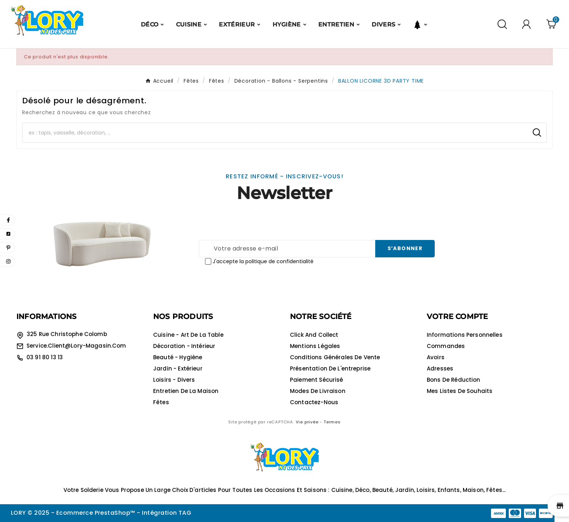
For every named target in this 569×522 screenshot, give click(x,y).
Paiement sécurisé (316, 380)
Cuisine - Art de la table (188, 335)
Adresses (440, 368)
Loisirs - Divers (174, 380)
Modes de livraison (317, 391)
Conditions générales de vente (335, 357)
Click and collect (314, 335)
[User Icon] (527, 24)
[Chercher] (275, 132)
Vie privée (307, 422)
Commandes (446, 346)
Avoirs (436, 357)
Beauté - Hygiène (177, 357)
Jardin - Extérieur (177, 368)
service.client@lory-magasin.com (76, 345)
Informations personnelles (465, 335)
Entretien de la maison (185, 391)
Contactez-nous (314, 402)
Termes (332, 422)
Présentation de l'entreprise (330, 368)
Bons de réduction (453, 380)
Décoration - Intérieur (184, 346)
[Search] (537, 132)
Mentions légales (315, 346)
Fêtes (161, 402)
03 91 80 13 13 (44, 357)
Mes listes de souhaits (459, 391)
